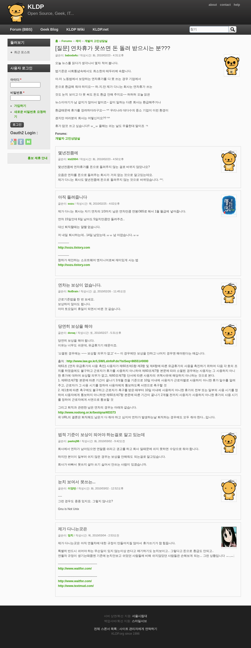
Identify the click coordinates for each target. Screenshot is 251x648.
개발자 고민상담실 (96, 40)
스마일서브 (139, 621)
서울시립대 (139, 616)
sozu (71, 203)
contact (225, 5)
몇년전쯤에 (68, 153)
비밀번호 (17, 93)
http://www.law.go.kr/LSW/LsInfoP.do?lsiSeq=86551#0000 (107, 361)
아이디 (15, 79)
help (237, 5)
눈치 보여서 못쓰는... (77, 482)
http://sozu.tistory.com (74, 247)
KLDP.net (100, 29)
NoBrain (73, 291)
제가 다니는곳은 (72, 529)
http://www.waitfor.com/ (75, 568)
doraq (71, 332)
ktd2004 (73, 159)
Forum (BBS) (21, 29)
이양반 (72, 488)
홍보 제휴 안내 (37, 158)
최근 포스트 (22, 52)
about (213, 5)
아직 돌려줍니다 (72, 197)
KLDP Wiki (76, 29)
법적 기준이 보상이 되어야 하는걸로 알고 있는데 (101, 435)
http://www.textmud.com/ (76, 586)
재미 (78, 40)
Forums (66, 40)
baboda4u (71, 55)
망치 (70, 535)
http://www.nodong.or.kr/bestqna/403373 (87, 412)
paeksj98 (73, 441)
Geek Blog (49, 29)
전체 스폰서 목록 (105, 629)
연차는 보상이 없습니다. (79, 285)
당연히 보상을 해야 (75, 326)
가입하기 (20, 106)
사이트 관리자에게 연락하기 (138, 629)
